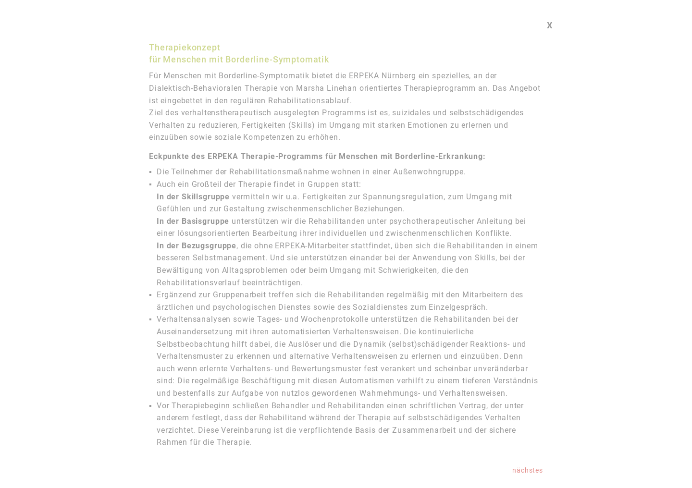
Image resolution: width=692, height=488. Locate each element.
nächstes (527, 470)
